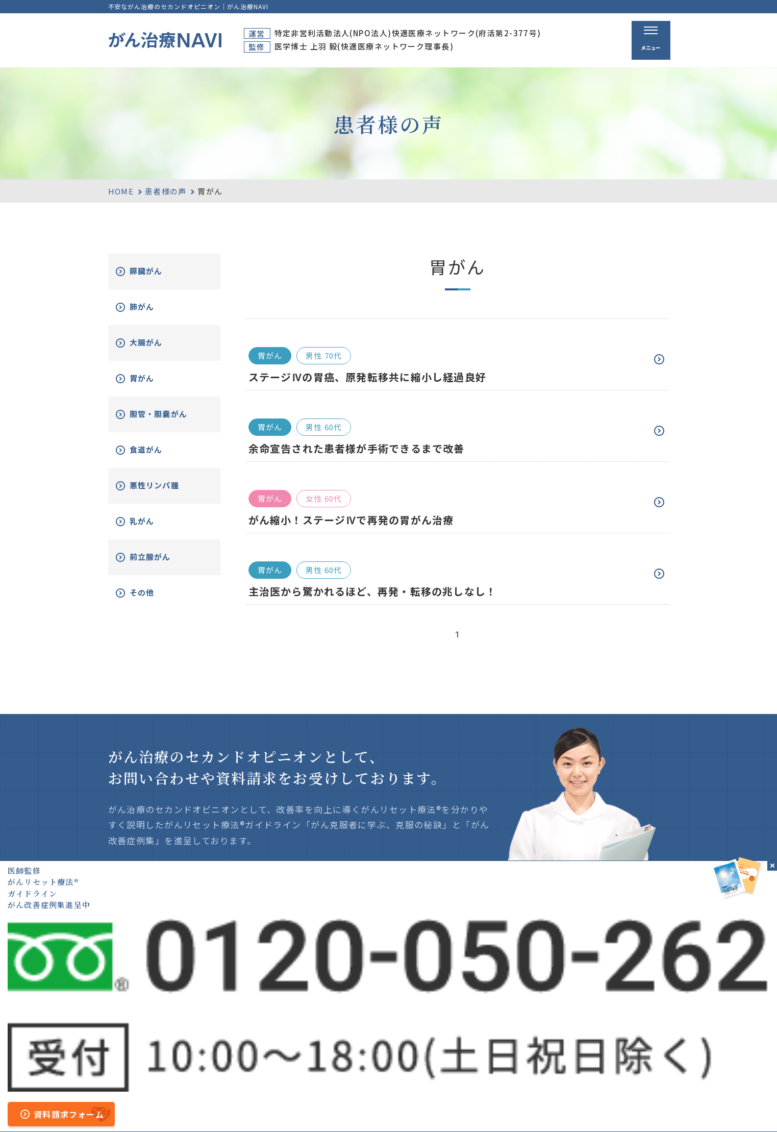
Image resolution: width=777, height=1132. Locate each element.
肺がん (153, 307)
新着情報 (616, 1049)
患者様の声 (166, 191)
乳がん (153, 529)
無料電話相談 (515, 1049)
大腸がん (158, 342)
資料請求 (616, 1010)
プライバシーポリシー (402, 1108)
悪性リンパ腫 (167, 493)
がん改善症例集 (629, 1030)
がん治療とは (515, 1010)
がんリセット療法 (527, 1030)
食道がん (158, 457)
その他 (153, 600)
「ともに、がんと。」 (632, 1108)
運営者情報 (332, 1108)
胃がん (153, 378)
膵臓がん (158, 271)
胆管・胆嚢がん (167, 418)
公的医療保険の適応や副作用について (518, 1108)
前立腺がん (162, 564)
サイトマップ (279, 1108)
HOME (121, 191)
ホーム (425, 1010)
